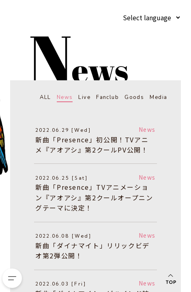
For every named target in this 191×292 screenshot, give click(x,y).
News (61, 97)
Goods (133, 97)
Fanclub (106, 97)
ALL (41, 97)
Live (81, 97)
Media (158, 97)
